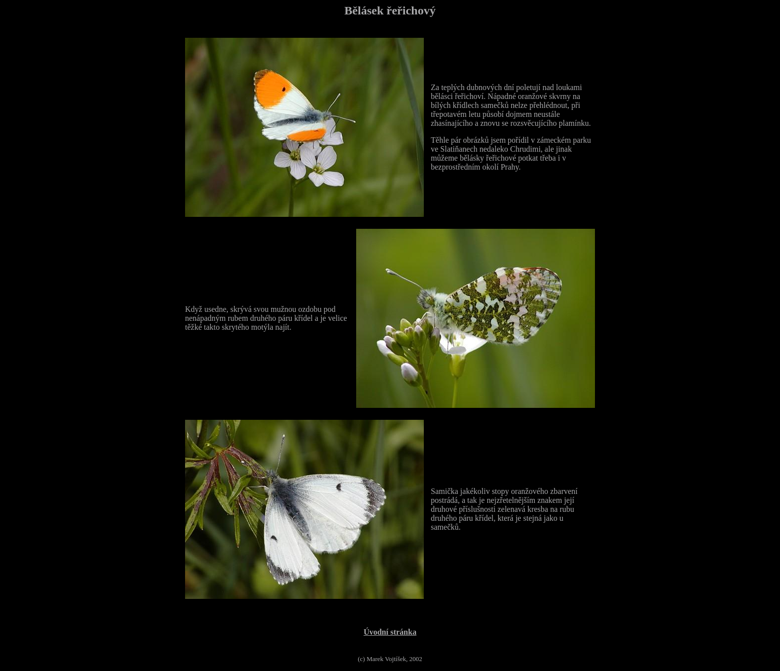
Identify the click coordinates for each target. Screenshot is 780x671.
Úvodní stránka (390, 632)
